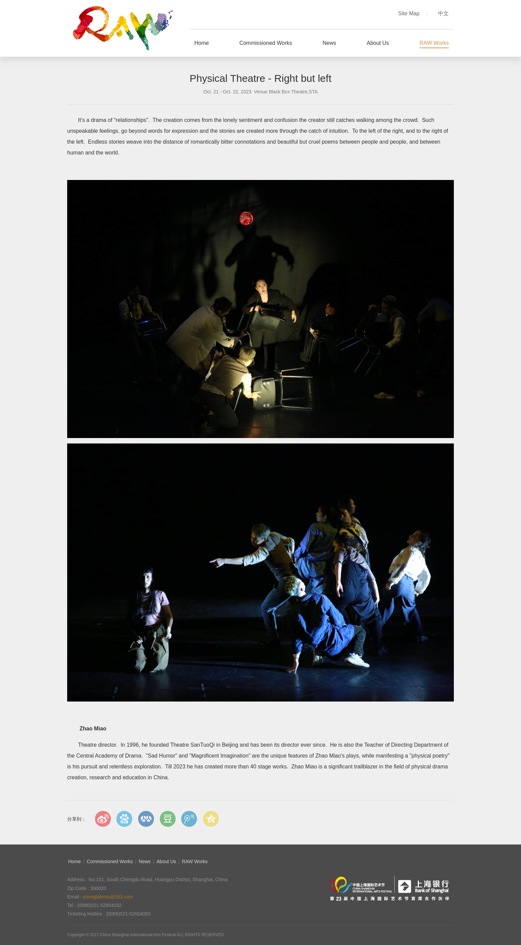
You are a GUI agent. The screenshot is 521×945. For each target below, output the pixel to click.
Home (74, 861)
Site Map (413, 13)
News (145, 861)
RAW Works (195, 861)
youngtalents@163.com (108, 896)
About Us (166, 861)
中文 (443, 13)
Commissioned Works (110, 861)
